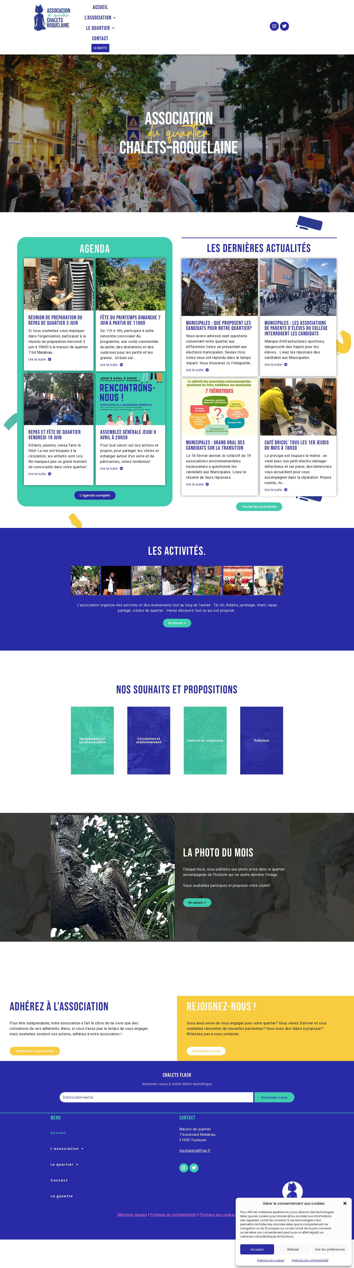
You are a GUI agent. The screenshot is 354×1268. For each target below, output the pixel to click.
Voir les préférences (330, 1249)
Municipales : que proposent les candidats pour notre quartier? (219, 307)
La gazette (239, 17)
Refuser (293, 1249)
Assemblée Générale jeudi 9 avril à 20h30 (128, 416)
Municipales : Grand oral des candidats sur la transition (215, 426)
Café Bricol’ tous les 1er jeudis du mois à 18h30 (297, 426)
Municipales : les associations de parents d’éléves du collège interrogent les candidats (296, 309)
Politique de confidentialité (310, 1260)
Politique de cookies (270, 1260)
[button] (345, 1203)
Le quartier (176, 17)
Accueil (101, 17)
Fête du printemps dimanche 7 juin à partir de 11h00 (130, 301)
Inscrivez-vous (274, 1078)
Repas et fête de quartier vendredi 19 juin (54, 416)
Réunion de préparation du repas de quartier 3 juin (55, 301)
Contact (209, 17)
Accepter (257, 1249)
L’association (135, 17)
